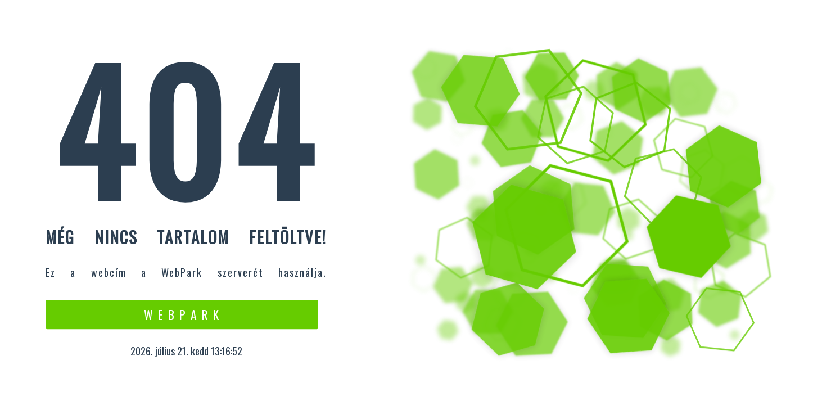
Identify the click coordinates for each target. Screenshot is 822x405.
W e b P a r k (182, 314)
